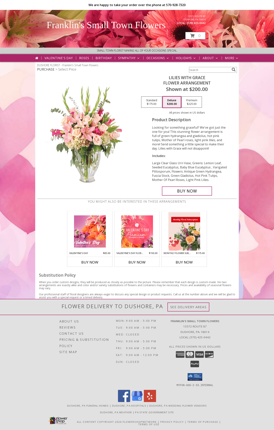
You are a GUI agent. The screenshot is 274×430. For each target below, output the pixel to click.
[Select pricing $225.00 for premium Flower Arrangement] (192, 102)
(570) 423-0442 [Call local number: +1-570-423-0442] (196, 23)
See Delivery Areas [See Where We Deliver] (188, 307)
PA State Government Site (154, 412)
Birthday (104, 58)
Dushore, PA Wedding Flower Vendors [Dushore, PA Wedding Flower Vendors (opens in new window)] (178, 405)
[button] (195, 35)
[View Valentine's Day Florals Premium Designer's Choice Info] (137, 231)
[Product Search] (209, 69)
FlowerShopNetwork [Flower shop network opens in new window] (140, 421)
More (232, 58)
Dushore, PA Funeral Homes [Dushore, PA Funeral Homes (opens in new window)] (88, 405)
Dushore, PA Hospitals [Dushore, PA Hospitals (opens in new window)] (129, 405)
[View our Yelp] (150, 401)
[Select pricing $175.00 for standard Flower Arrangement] (151, 102)
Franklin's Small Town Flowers (106, 25)
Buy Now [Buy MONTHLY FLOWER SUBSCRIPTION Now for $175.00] (184, 262)
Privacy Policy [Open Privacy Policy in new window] (172, 421)
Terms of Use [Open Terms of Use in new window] (148, 424)
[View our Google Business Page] (137, 401)
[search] (234, 70)
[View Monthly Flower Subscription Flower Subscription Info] (184, 231)
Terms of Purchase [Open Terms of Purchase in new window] (202, 421)
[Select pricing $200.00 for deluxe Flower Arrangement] (172, 102)
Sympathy (129, 58)
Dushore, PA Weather (116, 412)
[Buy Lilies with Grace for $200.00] (187, 191)
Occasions (158, 58)
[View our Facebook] (124, 401)
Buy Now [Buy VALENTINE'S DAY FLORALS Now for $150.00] (137, 262)
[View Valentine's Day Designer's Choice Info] (90, 231)
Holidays (186, 58)
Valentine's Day (59, 58)
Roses (84, 58)
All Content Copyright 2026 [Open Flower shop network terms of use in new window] (99, 421)
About (211, 58)
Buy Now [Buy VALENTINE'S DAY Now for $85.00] (89, 262)
